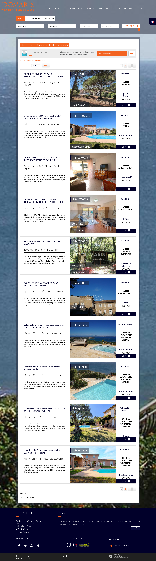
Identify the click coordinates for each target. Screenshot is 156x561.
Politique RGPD (28, 558)
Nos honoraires (37, 557)
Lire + (135, 528)
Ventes (59, 8)
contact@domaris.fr (24, 532)
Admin (47, 557)
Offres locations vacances (40, 18)
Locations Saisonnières (81, 8)
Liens (43, 557)
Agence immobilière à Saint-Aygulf (32, 60)
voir (126, 105)
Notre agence (106, 8)
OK (131, 53)
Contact (143, 8)
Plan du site (19, 557)
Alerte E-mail (126, 8)
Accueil (46, 8)
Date (46, 65)
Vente (21, 18)
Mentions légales (27, 557)
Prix (36, 65)
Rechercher (131, 26)
